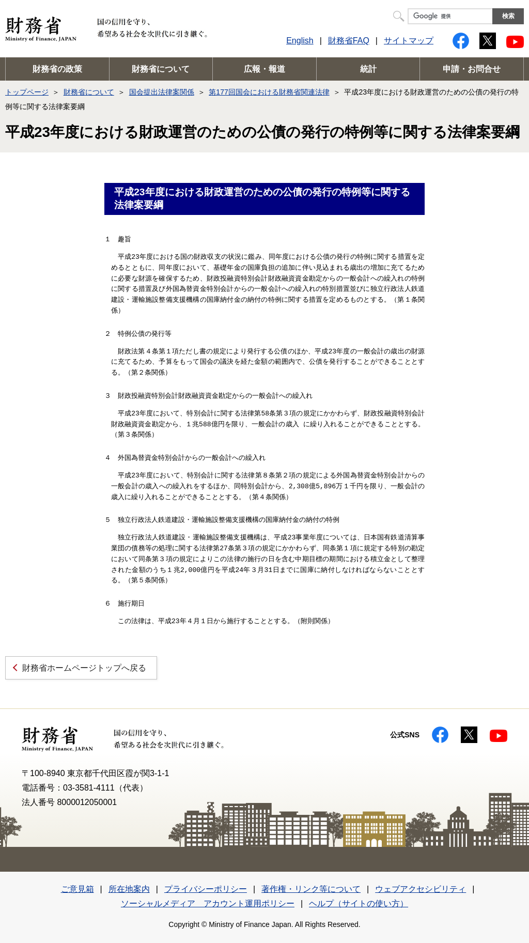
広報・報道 (264, 69)
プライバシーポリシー (205, 889)
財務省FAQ (348, 40)
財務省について (161, 69)
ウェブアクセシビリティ (420, 889)
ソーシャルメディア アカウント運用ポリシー (207, 903)
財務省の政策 (57, 69)
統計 (368, 69)
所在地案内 (129, 889)
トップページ (27, 92)
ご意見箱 (77, 889)
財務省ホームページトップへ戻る (84, 667)
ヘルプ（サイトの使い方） (358, 903)
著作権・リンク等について (311, 889)
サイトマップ (408, 40)
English (299, 40)
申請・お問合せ (472, 69)
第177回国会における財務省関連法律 (269, 92)
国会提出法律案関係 (161, 92)
